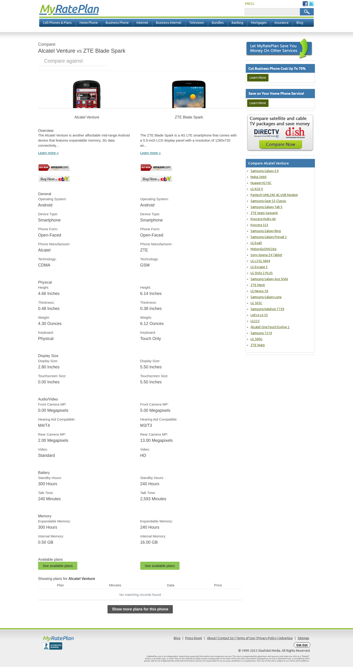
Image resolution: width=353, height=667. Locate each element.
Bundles (218, 22)
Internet (142, 22)
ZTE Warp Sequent (264, 213)
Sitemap (303, 638)
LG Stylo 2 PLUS (262, 273)
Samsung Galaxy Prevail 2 (269, 237)
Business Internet (168, 22)
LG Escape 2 (259, 267)
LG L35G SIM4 (260, 261)
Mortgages (259, 22)
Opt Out (302, 644)
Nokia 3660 (258, 177)
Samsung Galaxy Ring (266, 231)
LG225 (255, 321)
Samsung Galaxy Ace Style (269, 279)
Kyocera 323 (259, 225)
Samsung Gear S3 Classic (268, 201)
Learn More (258, 77)
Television (196, 22)
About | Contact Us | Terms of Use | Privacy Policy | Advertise (250, 638)
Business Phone (117, 22)
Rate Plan (68, 8)
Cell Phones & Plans (57, 22)
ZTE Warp (258, 345)
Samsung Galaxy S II (264, 171)
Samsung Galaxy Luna (266, 297)
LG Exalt (256, 243)
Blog (299, 22)
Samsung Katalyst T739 (267, 309)
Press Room (193, 638)
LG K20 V (257, 189)
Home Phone (89, 22)
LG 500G (256, 339)
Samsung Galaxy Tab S (266, 207)
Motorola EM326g (263, 249)
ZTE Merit (258, 285)
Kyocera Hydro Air (263, 219)
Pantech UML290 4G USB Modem (274, 195)
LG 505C (256, 303)
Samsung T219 (261, 333)
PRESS (249, 4)
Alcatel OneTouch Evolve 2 (270, 327)
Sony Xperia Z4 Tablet (266, 255)
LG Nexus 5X (259, 291)
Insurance (282, 22)
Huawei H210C (261, 183)
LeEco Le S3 (259, 315)
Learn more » (48, 153)
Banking (237, 22)
